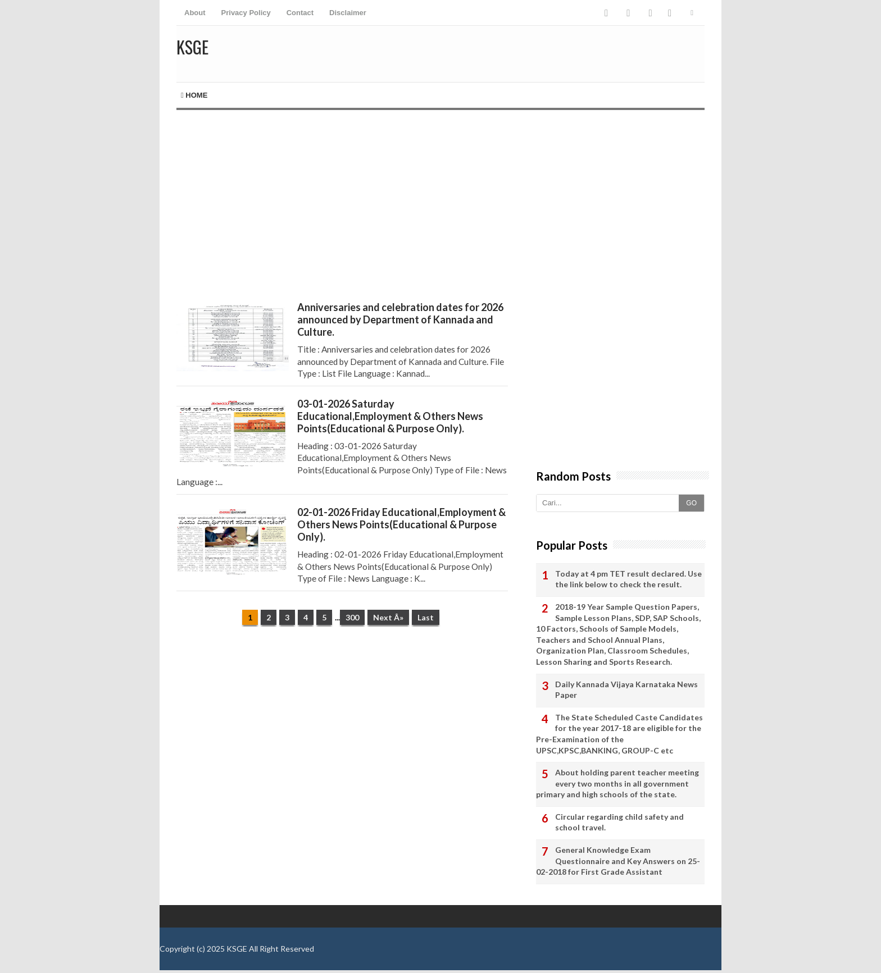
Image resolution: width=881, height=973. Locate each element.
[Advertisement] (342, 205)
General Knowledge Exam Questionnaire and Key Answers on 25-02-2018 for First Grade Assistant (618, 860)
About (195, 12)
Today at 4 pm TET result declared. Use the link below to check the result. (628, 579)
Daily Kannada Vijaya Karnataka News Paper (626, 689)
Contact (300, 12)
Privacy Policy (246, 12)
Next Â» (388, 617)
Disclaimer (347, 12)
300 (352, 617)
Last (425, 617)
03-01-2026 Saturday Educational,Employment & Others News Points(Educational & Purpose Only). (390, 416)
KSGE (236, 948)
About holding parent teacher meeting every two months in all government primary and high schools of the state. (617, 783)
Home (194, 95)
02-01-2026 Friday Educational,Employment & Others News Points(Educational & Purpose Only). (401, 524)
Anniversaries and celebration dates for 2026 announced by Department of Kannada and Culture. (400, 319)
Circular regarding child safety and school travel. (619, 822)
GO (691, 503)
